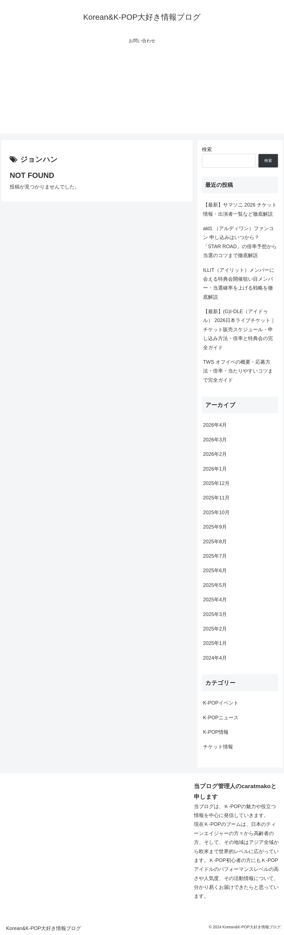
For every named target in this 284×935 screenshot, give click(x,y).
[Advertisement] (142, 95)
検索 (207, 149)
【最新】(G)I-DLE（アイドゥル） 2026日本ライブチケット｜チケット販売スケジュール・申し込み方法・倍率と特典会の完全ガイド (239, 329)
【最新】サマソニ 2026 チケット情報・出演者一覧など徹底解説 (240, 209)
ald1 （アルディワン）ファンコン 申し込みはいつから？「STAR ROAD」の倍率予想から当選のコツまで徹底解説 (240, 242)
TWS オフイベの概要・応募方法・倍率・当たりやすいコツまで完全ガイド (238, 371)
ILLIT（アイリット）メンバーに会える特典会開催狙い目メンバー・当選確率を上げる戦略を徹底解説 (238, 283)
